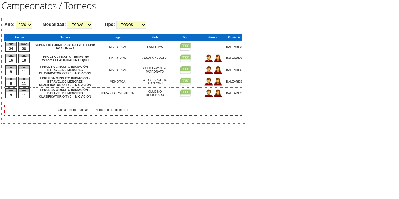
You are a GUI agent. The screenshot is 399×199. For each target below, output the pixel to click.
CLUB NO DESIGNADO (155, 93)
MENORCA (117, 81)
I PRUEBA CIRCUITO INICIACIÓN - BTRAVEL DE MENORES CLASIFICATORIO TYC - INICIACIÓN (65, 70)
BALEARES (234, 46)
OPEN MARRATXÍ (154, 58)
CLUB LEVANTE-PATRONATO (155, 70)
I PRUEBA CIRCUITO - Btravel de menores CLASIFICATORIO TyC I (65, 58)
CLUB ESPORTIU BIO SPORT (155, 81)
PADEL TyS (155, 46)
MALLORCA (117, 46)
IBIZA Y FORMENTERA (117, 93)
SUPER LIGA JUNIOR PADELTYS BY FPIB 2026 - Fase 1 (65, 46)
